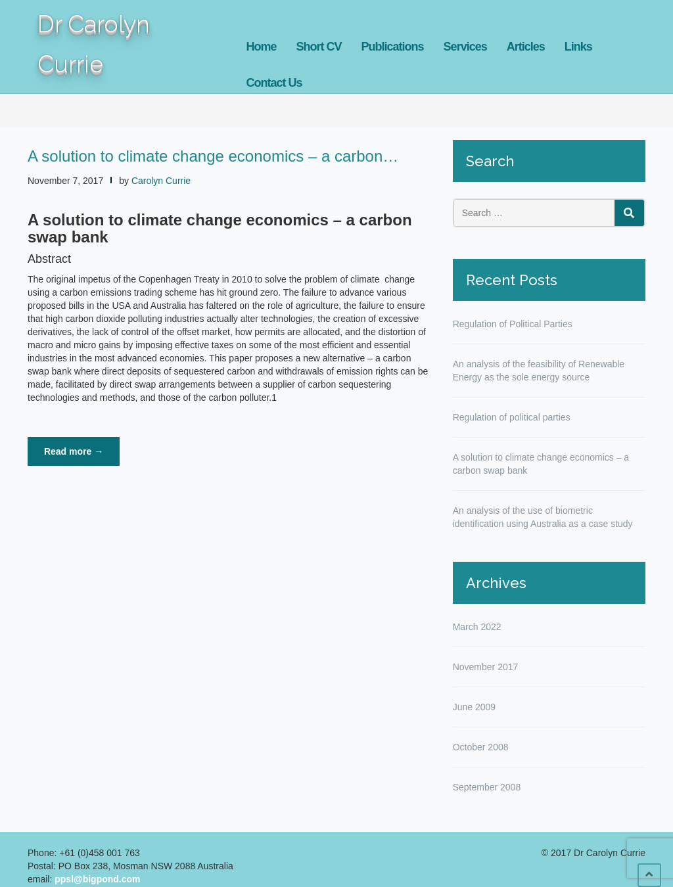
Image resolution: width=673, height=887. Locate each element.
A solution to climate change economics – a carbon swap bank (541, 464)
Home (261, 46)
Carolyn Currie (161, 180)
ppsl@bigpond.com (97, 879)
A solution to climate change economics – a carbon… (213, 156)
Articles (526, 46)
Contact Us (274, 82)
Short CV (319, 46)
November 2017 (486, 667)
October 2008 (481, 747)
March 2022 (477, 627)
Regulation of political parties (511, 417)
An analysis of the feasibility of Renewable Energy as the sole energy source (538, 370)
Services (465, 46)
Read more (82, 455)
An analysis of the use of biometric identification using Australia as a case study (543, 517)
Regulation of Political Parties (512, 324)
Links (578, 46)
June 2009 (474, 707)
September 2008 (487, 787)
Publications (392, 46)
